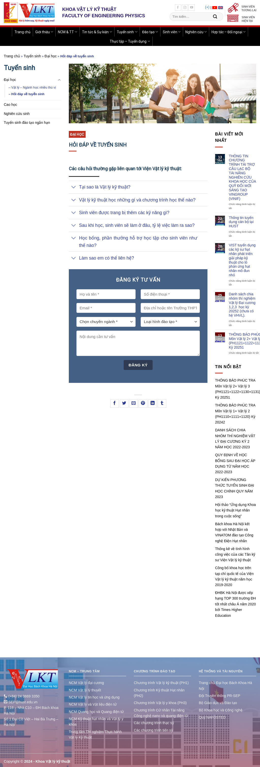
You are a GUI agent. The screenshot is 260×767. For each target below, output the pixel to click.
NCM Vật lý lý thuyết (85, 690)
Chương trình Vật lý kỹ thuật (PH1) (161, 683)
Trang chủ (22, 32)
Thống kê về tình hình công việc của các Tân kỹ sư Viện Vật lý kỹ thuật (235, 554)
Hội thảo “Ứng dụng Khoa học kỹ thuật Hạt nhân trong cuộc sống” (235, 510)
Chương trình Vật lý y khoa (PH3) (160, 703)
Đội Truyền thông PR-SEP (219, 696)
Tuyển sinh (127, 31)
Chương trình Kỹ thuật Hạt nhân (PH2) (159, 693)
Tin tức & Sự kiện (97, 31)
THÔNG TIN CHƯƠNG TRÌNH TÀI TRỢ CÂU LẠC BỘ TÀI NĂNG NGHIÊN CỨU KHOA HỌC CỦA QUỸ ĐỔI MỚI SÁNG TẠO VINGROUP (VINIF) (242, 177)
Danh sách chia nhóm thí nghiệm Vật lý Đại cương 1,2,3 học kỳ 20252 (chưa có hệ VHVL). (242, 304)
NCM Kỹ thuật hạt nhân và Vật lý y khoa (96, 721)
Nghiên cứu (196, 31)
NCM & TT (67, 31)
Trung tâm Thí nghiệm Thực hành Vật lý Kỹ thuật (95, 734)
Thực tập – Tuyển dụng (130, 41)
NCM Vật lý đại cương (86, 683)
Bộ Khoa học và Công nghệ (220, 710)
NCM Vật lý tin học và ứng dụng (94, 697)
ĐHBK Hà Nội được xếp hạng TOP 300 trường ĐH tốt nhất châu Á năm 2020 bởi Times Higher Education (235, 604)
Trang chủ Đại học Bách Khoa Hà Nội (225, 685)
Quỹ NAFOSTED (212, 717)
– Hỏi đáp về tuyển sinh (26, 94)
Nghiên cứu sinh (17, 114)
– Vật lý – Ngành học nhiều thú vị (32, 87)
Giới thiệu (44, 31)
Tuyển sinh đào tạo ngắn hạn (27, 123)
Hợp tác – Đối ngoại (229, 31)
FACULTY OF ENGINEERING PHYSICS (103, 15)
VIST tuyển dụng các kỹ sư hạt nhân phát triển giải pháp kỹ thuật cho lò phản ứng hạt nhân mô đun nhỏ (242, 260)
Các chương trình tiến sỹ (153, 730)
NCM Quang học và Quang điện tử (96, 712)
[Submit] (215, 16)
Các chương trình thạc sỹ (154, 723)
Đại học (50, 56)
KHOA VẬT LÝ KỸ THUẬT (89, 9)
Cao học (10, 105)
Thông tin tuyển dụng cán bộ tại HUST (241, 222)
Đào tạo (150, 31)
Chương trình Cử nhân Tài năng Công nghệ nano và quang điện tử (161, 713)
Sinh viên (172, 31)
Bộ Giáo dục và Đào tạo (218, 703)
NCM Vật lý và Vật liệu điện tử (93, 704)
